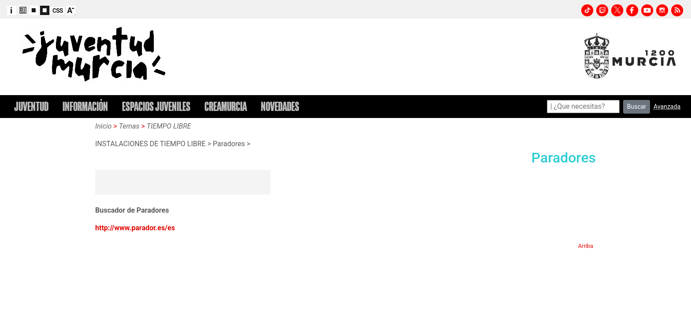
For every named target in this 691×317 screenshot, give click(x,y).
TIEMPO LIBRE (169, 126)
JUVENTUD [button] (31, 106)
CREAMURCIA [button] (225, 106)
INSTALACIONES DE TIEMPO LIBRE (150, 144)
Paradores (229, 144)
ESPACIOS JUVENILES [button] (156, 106)
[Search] (583, 106)
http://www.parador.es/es (135, 228)
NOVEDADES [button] (280, 106)
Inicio (103, 126)
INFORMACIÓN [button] (85, 106)
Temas (129, 126)
